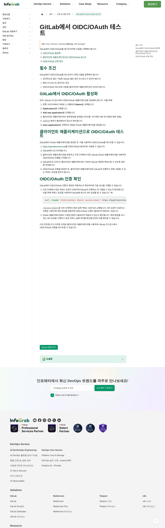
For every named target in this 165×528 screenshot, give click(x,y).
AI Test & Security (18, 471)
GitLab (13, 501)
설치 (4, 23)
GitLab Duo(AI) (17, 506)
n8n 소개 (147, 501)
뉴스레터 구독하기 (104, 388)
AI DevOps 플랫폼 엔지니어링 (24, 455)
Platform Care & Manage (53, 455)
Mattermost (58, 501)
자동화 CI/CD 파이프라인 (21, 466)
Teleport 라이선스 (107, 506)
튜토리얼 (6, 14)
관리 (4, 27)
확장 (4, 40)
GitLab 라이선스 (17, 517)
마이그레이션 (16, 476)
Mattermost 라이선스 (62, 511)
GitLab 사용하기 (9, 31)
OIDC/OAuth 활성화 (52, 53)
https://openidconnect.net (54, 147)
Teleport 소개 (105, 501)
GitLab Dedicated (18, 511)
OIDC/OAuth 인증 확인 (53, 61)
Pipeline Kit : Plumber (51, 466)
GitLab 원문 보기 (48, 347)
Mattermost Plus (60, 506)
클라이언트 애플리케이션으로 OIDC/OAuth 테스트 (64, 57)
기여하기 (6, 44)
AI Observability (17, 481)
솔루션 (5, 48)
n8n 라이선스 (149, 506)
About (5, 53)
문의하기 (152, 4)
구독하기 (6, 19)
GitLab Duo (7, 36)
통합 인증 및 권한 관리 (20, 460)
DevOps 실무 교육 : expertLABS (56, 460)
